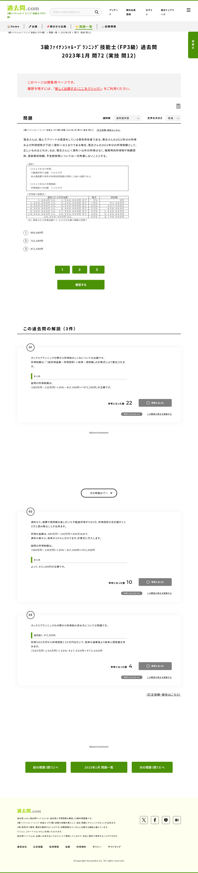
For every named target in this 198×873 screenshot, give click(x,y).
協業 (67, 846)
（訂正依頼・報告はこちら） (108, 130)
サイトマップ (114, 846)
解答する (81, 285)
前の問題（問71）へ (46, 767)
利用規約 (81, 846)
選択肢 (107, 118)
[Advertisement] (99, 457)
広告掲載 (38, 846)
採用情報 (54, 846)
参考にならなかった (132, 414)
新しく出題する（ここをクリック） (78, 88)
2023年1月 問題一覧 (99, 767)
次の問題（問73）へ (152, 767)
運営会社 (22, 846)
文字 (154, 118)
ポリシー (97, 846)
